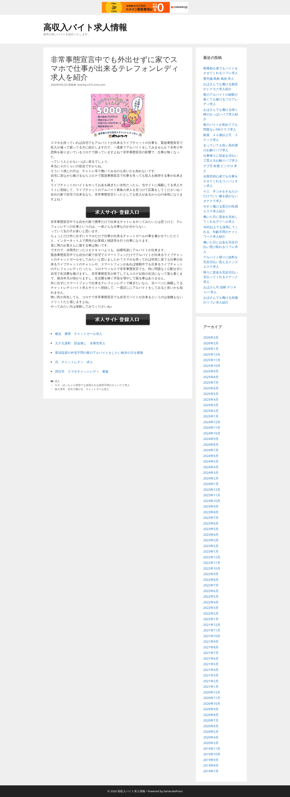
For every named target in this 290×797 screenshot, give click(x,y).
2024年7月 (211, 450)
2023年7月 (211, 517)
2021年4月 (211, 670)
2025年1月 (211, 416)
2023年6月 (211, 523)
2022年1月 (211, 619)
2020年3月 (211, 743)
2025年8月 (211, 377)
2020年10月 (211, 703)
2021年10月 (211, 636)
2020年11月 (211, 698)
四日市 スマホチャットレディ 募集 (82, 371)
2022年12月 (211, 557)
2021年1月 (211, 686)
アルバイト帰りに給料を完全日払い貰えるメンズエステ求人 (220, 262)
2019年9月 (211, 760)
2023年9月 (211, 506)
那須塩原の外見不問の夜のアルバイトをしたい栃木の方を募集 (99, 352)
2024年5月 (211, 461)
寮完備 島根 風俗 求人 (218, 78)
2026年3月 (211, 337)
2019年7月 (211, 771)
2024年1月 (211, 484)
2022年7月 (211, 585)
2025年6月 (211, 388)
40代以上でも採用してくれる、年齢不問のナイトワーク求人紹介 (220, 232)
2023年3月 (211, 540)
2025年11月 (211, 360)
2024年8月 (211, 444)
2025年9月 (211, 371)
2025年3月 (211, 405)
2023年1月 (211, 551)
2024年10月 (211, 433)
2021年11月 (211, 630)
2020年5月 (211, 731)
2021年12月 (211, 625)
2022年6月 (211, 591)
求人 (57, 381)
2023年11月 (211, 495)
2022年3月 (211, 608)
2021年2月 (211, 681)
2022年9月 (211, 574)
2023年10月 (211, 501)
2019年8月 (211, 765)
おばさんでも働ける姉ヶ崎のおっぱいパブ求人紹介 (220, 114)
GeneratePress (173, 791)
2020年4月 (211, 737)
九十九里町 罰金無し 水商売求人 (80, 343)
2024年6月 (211, 456)
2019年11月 (211, 748)
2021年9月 (211, 641)
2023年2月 (211, 546)
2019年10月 (211, 754)
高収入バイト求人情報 (85, 27)
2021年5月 (211, 664)
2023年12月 (211, 489)
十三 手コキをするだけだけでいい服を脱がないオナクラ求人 (220, 196)
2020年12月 (211, 692)
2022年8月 (211, 579)
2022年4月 (211, 602)
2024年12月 (211, 422)
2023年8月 (211, 512)
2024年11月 (211, 427)
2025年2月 (211, 411)
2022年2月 (211, 613)
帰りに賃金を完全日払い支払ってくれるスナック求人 (220, 277)
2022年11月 (211, 563)
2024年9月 (211, 439)
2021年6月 (211, 658)
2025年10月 (211, 366)
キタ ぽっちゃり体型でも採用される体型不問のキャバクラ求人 (92, 385)
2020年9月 (211, 709)
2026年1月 (211, 349)
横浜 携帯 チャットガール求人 (78, 334)
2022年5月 (211, 596)
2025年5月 (211, 394)
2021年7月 (211, 653)
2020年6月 (211, 726)
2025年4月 (211, 399)
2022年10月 (211, 568)
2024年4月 (211, 467)
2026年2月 (211, 343)
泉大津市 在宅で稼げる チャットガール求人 (82, 389)
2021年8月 (211, 647)
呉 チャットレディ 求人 (74, 362)
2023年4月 (211, 534)
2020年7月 (211, 720)
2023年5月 (211, 529)
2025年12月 (211, 354)
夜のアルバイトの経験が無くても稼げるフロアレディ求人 (220, 99)
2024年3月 (211, 472)
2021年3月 (211, 675)
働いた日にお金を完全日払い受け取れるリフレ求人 (220, 247)
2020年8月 (211, 715)
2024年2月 (211, 478)
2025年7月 (211, 382)
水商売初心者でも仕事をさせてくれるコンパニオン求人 (220, 181)
